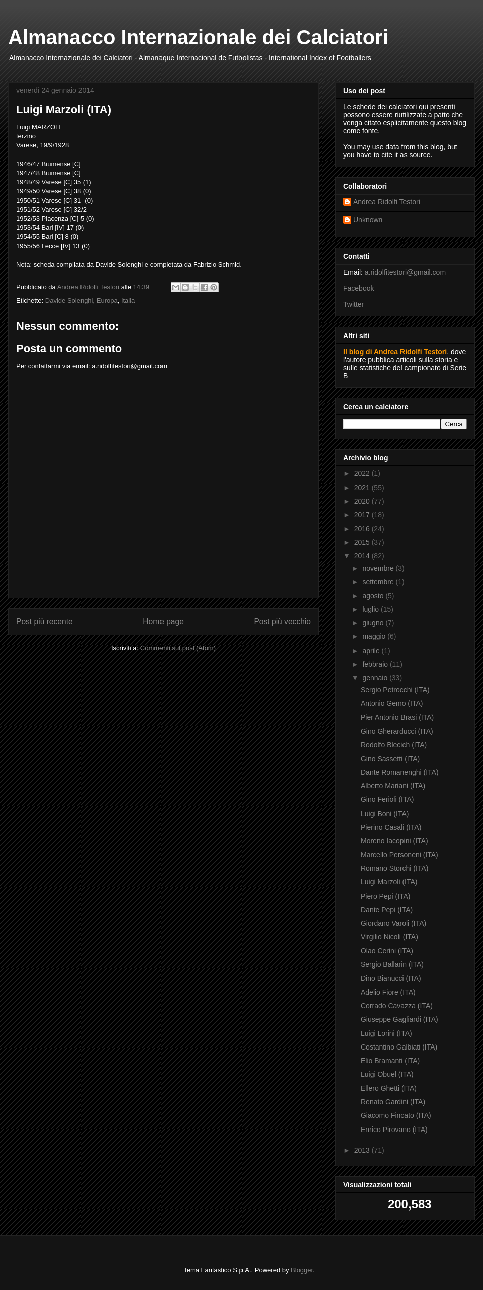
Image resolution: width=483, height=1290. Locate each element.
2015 (363, 542)
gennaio (375, 678)
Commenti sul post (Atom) (178, 648)
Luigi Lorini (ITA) (386, 1033)
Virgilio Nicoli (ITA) (389, 937)
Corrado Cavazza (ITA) (397, 1006)
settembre (378, 582)
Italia (128, 300)
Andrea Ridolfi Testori (386, 202)
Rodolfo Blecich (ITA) (394, 745)
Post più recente (44, 621)
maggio (374, 636)
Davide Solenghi (69, 300)
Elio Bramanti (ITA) (390, 1061)
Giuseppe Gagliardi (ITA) (399, 1019)
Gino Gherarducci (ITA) (397, 731)
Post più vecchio (282, 621)
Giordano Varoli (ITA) (393, 923)
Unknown (367, 220)
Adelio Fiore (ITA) (388, 992)
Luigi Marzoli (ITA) (389, 882)
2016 (363, 529)
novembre (378, 568)
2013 (363, 1150)
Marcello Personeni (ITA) (399, 855)
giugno (373, 623)
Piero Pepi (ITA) (386, 896)
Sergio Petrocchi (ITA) (395, 690)
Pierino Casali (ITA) (391, 827)
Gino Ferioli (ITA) (387, 799)
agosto (373, 596)
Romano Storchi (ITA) (394, 868)
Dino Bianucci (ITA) (391, 978)
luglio (371, 609)
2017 (363, 515)
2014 (363, 556)
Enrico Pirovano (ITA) (394, 1129)
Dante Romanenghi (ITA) (400, 772)
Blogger (302, 1270)
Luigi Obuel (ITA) (387, 1074)
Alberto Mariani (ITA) (393, 786)
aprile (371, 651)
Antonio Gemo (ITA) (392, 703)
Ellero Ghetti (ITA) (389, 1088)
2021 (363, 487)
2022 (363, 473)
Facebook (358, 288)
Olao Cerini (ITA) (387, 951)
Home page (163, 621)
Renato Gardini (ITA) (393, 1102)
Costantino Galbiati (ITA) (399, 1047)
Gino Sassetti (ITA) (390, 759)
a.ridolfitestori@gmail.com (405, 272)
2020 (363, 501)
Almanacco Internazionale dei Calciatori (198, 37)
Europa (107, 300)
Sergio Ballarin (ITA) (392, 964)
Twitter (353, 304)
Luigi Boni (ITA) (385, 814)
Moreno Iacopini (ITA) (394, 841)
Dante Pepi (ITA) (387, 910)
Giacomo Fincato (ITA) (396, 1115)
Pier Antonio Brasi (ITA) (397, 717)
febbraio (375, 664)
